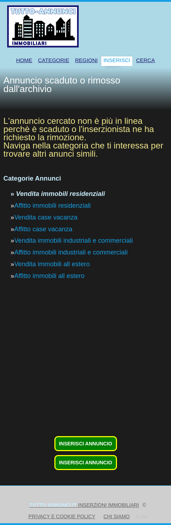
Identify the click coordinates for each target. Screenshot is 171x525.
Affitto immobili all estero (49, 275)
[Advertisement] (85, 383)
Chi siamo (116, 516)
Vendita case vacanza (46, 217)
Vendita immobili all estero (52, 264)
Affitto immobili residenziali (52, 205)
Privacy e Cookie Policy (61, 516)
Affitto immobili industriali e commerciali (71, 252)
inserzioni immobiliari (84, 505)
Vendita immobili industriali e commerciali (73, 240)
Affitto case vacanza (43, 229)
